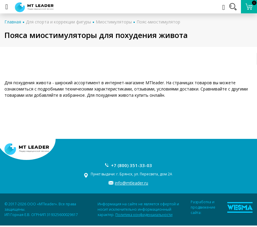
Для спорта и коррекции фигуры (58, 22)
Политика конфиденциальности (144, 214)
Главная (12, 22)
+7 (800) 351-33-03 (131, 165)
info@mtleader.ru (131, 183)
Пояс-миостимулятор (158, 22)
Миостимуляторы (114, 22)
